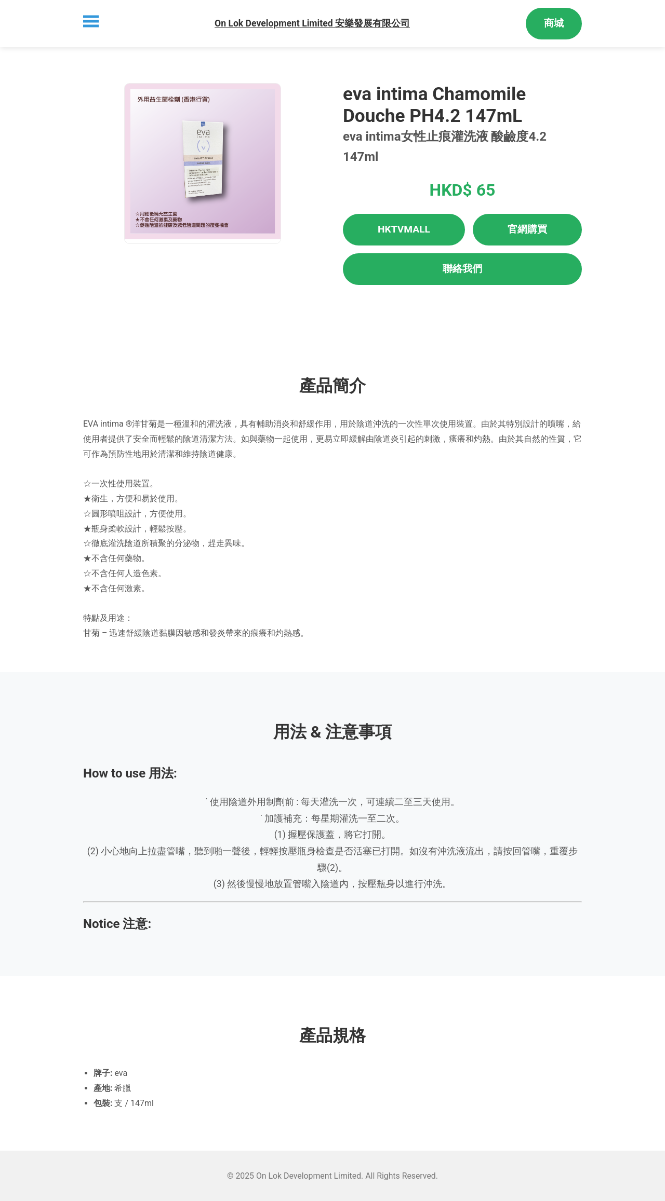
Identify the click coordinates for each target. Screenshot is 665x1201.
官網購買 (527, 229)
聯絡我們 (462, 269)
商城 (554, 23)
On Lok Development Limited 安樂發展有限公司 (312, 23)
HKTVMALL (404, 229)
